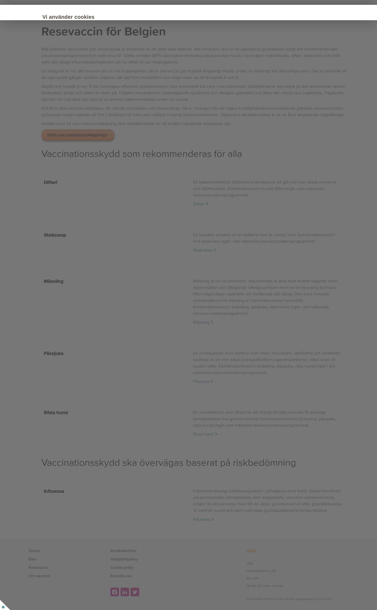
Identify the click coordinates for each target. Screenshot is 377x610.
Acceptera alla (72, 58)
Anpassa (109, 58)
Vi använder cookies (79, 17)
